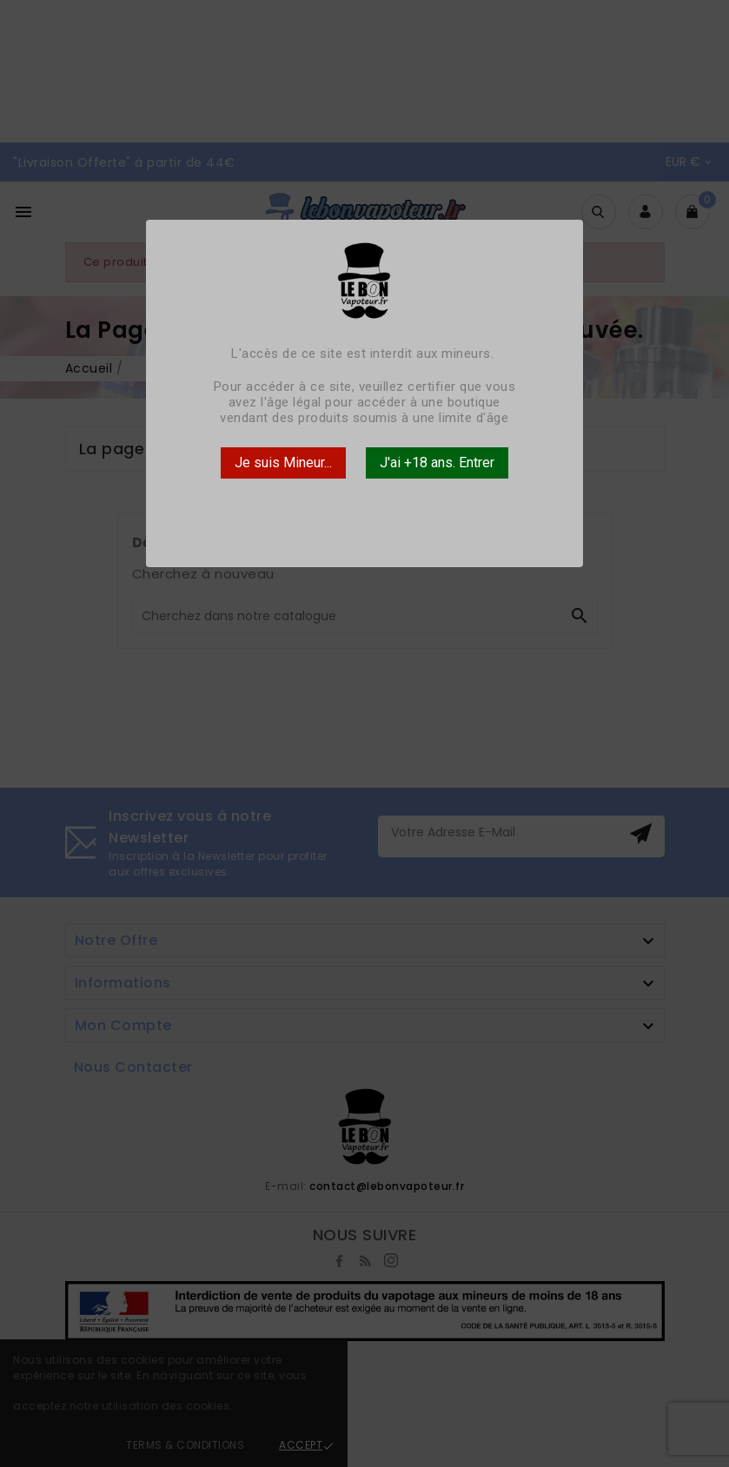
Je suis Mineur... (283, 462)
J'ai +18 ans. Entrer (437, 462)
